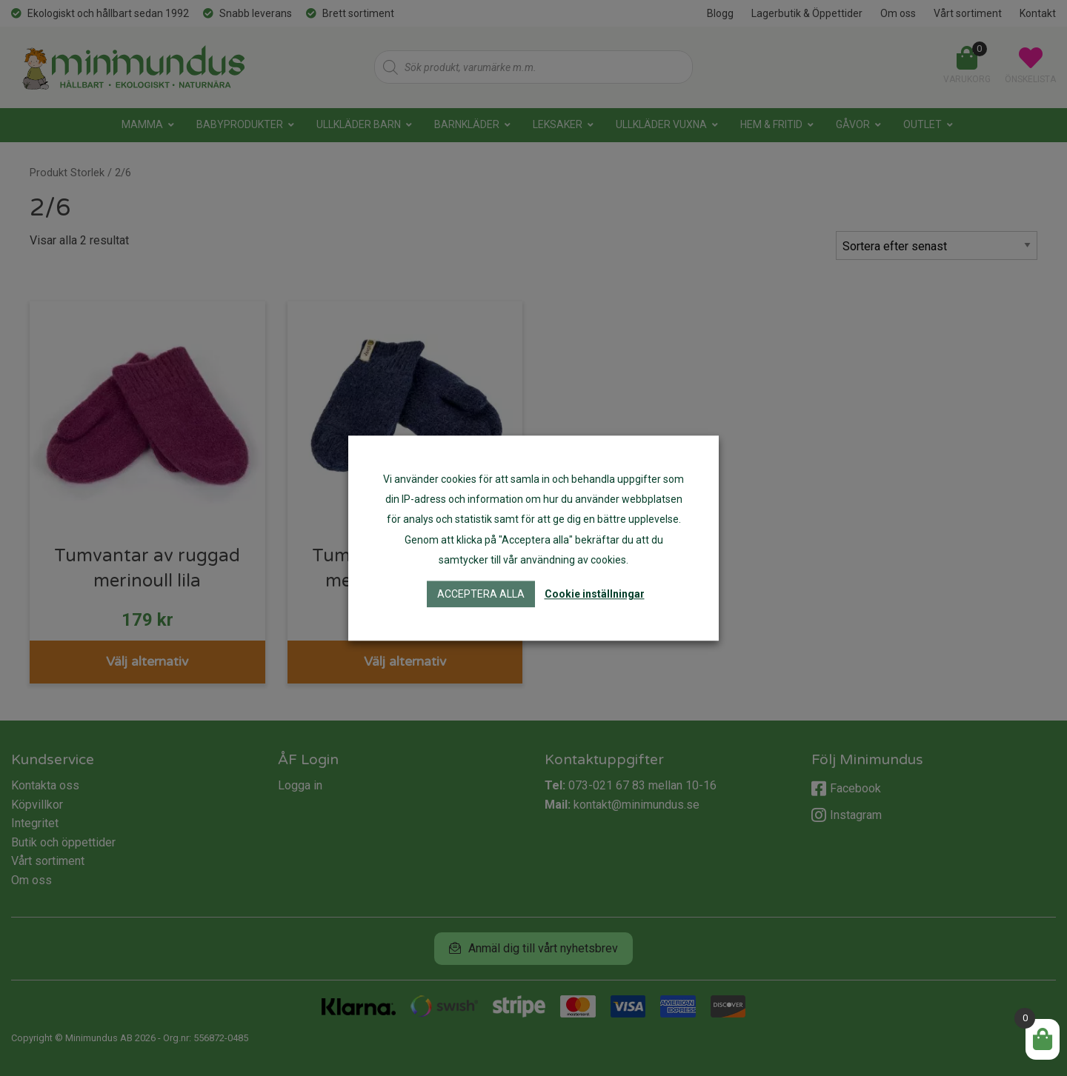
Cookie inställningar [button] (595, 594)
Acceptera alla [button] (481, 594)
